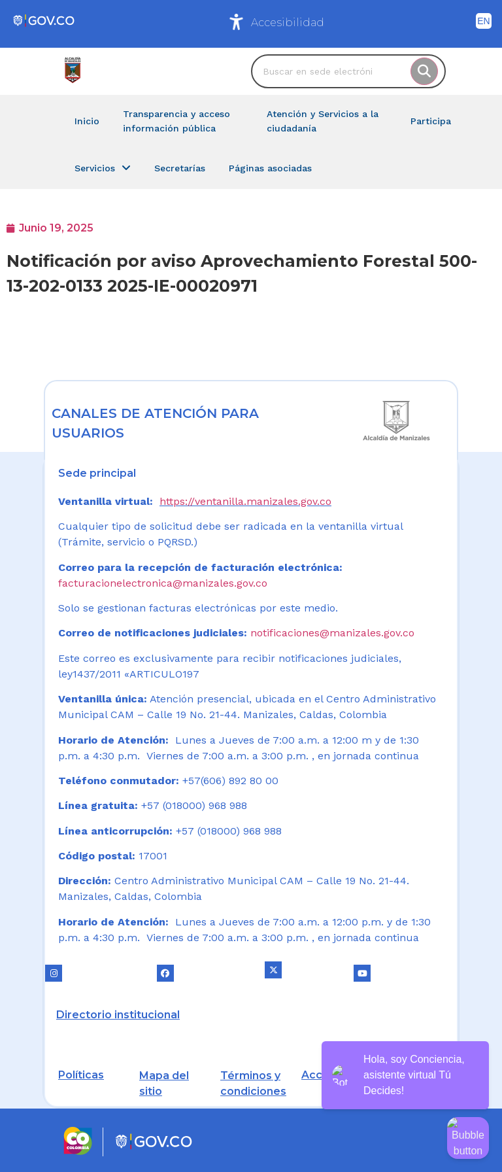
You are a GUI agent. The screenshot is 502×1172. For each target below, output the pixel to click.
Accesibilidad (287, 22)
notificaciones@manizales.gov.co (332, 633)
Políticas (81, 1075)
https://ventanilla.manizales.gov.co (245, 501)
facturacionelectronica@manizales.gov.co (162, 583)
